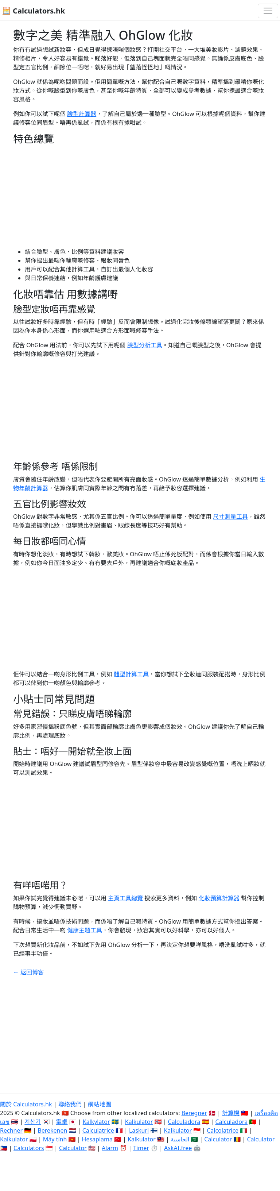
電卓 (61, 1122)
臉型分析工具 (144, 345)
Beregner (194, 1113)
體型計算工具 (131, 674)
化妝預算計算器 (219, 898)
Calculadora (184, 1122)
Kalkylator (96, 1122)
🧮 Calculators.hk (33, 11)
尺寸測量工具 (230, 517)
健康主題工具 (84, 930)
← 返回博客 (28, 972)
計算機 (231, 1113)
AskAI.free (178, 1148)
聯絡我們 (70, 1104)
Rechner (11, 1130)
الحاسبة (180, 1139)
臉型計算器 (81, 114)
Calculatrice (98, 1130)
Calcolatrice (222, 1130)
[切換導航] (268, 11)
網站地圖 (99, 1104)
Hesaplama (97, 1139)
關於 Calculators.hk (26, 1104)
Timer (141, 1148)
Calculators (28, 1148)
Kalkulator (139, 1122)
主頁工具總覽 (125, 898)
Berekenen (52, 1130)
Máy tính (55, 1139)
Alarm (110, 1148)
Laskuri (139, 1130)
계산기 (32, 1122)
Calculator (218, 1139)
